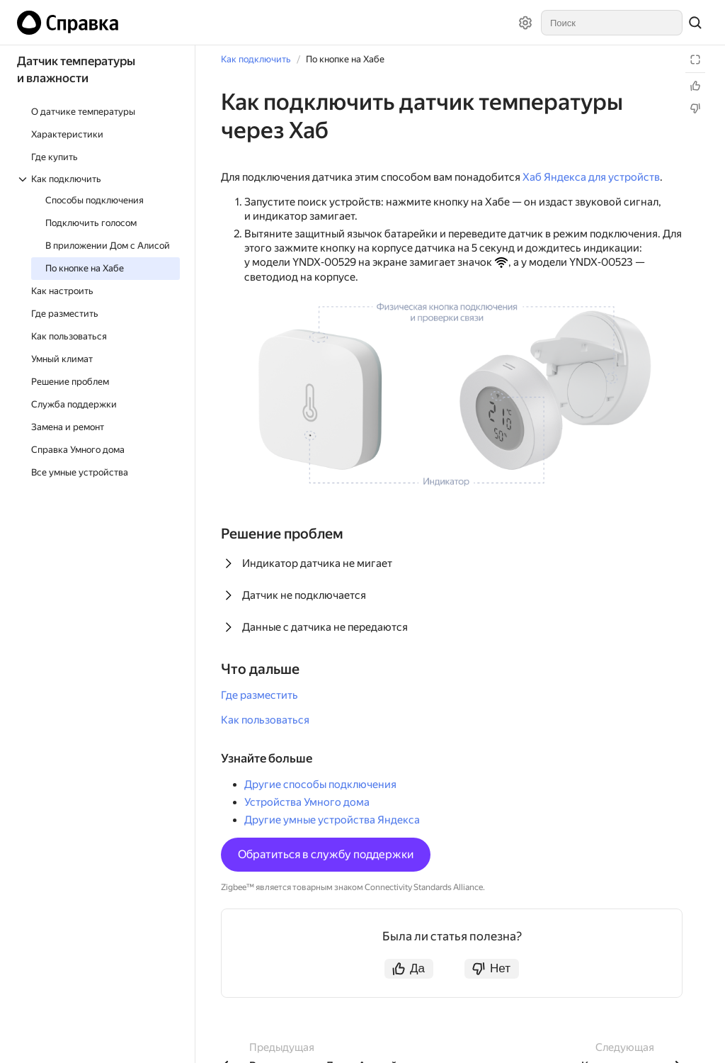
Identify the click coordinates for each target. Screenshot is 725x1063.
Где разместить (259, 695)
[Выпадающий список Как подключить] (98, 179)
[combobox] (612, 23)
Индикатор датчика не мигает (317, 563)
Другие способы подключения (320, 784)
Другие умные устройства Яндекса (332, 820)
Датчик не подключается (304, 595)
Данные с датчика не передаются (325, 627)
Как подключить (256, 59)
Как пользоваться (265, 720)
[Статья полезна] (695, 86)
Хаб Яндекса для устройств (591, 177)
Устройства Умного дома (307, 802)
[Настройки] (525, 22)
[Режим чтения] (695, 59)
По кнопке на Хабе (345, 59)
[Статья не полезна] (695, 108)
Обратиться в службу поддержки (325, 854)
